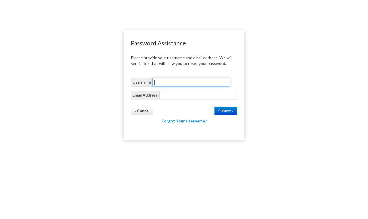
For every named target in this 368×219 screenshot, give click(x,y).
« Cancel (142, 110)
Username (142, 82)
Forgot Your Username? (184, 120)
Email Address (145, 95)
